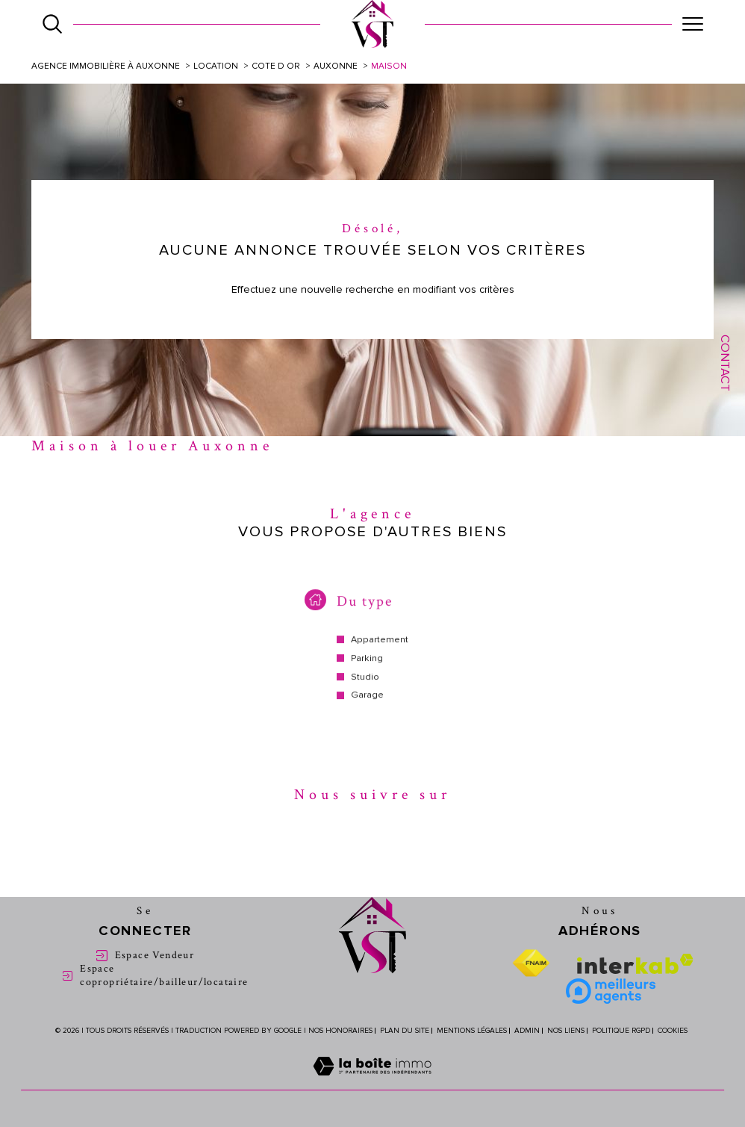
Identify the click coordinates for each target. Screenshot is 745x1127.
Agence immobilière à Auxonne (105, 65)
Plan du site (404, 1030)
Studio (365, 687)
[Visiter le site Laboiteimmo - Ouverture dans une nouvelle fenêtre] (372, 1082)
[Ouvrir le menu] (693, 24)
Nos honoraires (340, 1030)
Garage (367, 705)
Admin (527, 1030)
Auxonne (336, 65)
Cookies (673, 1031)
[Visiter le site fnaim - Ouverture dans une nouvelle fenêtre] (530, 963)
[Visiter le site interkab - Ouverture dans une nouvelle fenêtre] (635, 964)
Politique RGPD (621, 1030)
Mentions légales (472, 1030)
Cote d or (276, 65)
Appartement (379, 650)
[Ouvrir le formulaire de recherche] (52, 23)
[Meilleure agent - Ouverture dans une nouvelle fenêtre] (610, 991)
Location (215, 65)
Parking (367, 668)
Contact (724, 363)
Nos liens (566, 1030)
